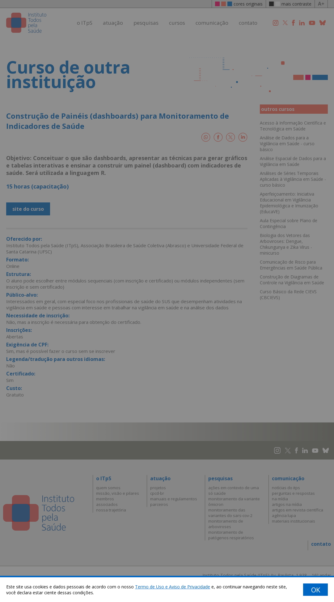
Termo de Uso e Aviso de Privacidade (172, 587)
